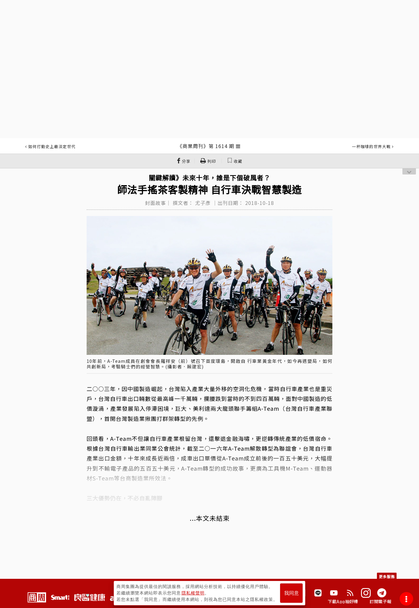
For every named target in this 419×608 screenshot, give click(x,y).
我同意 (291, 593)
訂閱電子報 (380, 601)
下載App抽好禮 (343, 601)
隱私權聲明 (193, 592)
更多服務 (387, 576)
